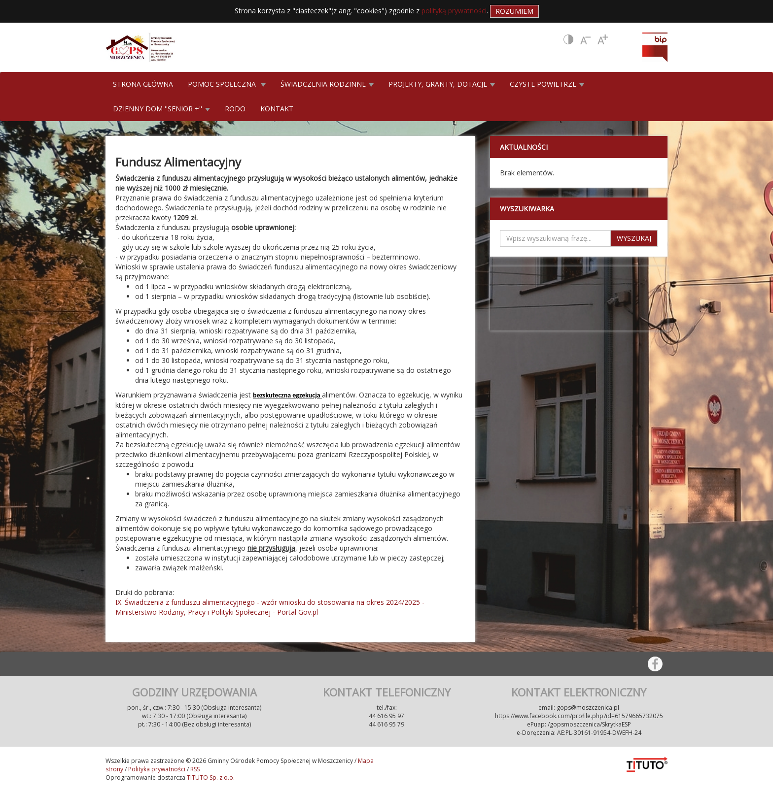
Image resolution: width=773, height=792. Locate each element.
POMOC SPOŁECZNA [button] (227, 84)
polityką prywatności (454, 10)
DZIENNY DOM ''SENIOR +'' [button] (161, 108)
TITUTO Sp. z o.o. (210, 777)
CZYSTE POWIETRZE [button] (547, 84)
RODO (235, 108)
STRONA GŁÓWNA (143, 84)
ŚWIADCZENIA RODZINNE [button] (327, 84)
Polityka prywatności (156, 769)
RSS (195, 769)
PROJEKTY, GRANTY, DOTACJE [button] (441, 84)
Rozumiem (514, 11)
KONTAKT (276, 108)
